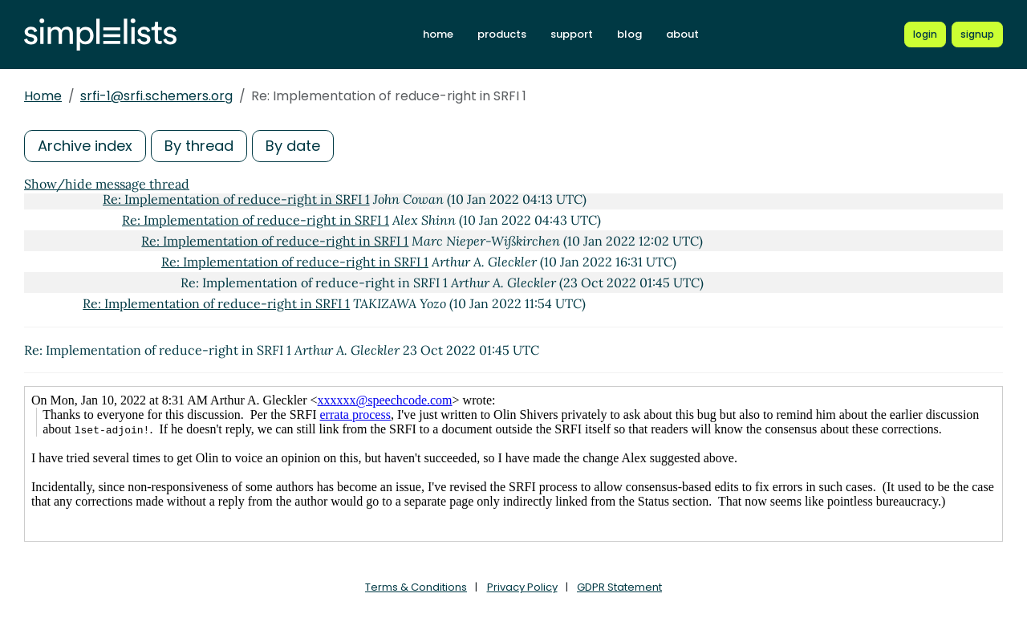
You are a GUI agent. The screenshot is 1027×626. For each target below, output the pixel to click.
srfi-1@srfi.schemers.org (156, 96)
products (501, 34)
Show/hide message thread (106, 184)
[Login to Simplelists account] (925, 34)
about (682, 34)
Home (43, 96)
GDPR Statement (619, 587)
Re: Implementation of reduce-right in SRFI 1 (236, 199)
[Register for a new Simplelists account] (977, 34)
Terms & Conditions (416, 587)
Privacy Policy (522, 587)
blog (629, 34)
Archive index (85, 146)
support (571, 34)
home (438, 34)
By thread (198, 146)
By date (293, 146)
